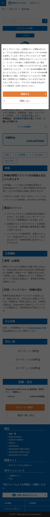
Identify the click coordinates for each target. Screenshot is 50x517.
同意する (25, 277)
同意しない (25, 284)
